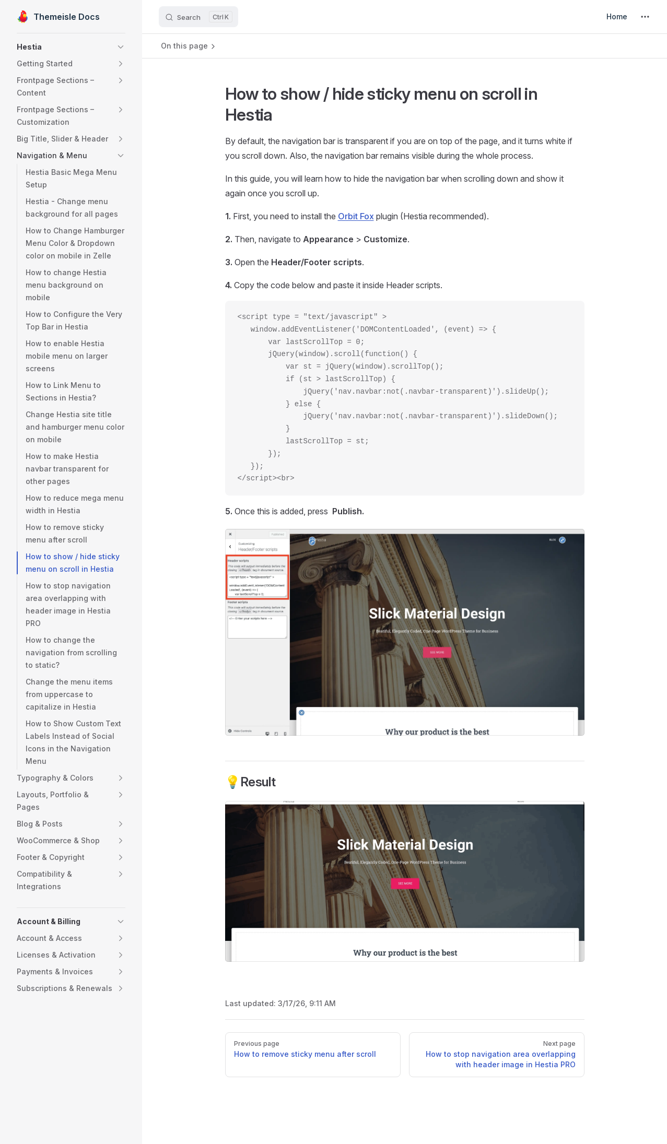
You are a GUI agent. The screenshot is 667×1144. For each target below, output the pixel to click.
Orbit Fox (356, 216)
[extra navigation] (645, 16)
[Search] (198, 16)
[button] (71, 47)
